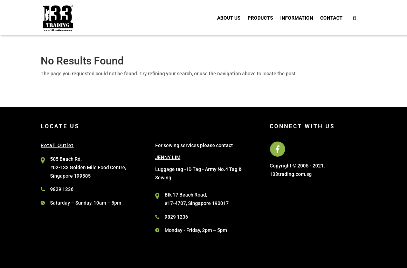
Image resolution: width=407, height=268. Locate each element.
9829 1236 (62, 189)
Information (296, 18)
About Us (229, 18)
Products (260, 18)
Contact (331, 18)
